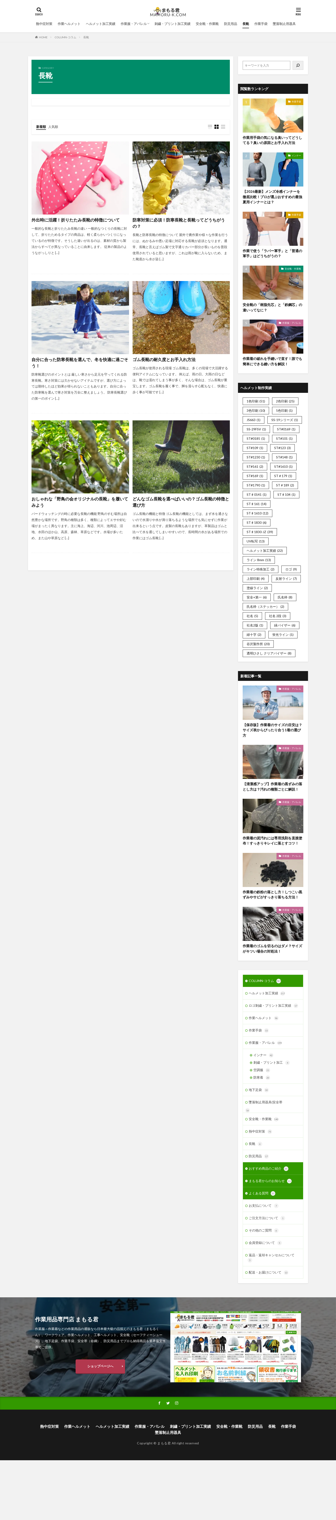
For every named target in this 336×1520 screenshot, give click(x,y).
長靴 (245, 24)
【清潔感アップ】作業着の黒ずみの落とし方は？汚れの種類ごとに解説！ (272, 786)
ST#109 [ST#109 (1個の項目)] (255, 448)
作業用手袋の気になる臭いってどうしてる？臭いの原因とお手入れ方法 (272, 140)
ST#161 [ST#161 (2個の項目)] (255, 466)
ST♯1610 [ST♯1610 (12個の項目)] (257, 513)
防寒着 (261, 1077)
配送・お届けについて (268, 1272)
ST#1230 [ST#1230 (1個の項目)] (256, 457)
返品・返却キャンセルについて (271, 1258)
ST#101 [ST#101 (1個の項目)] (284, 438)
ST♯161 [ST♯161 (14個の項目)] (256, 504)
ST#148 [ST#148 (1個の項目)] (284, 457)
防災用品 (230, 24)
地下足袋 (259, 1090)
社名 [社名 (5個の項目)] (252, 616)
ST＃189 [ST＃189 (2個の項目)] (285, 485)
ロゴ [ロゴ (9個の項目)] (291, 569)
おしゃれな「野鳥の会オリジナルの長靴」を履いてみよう (80, 502)
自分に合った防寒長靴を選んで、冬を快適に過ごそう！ (80, 362)
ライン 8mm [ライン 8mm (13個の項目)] (259, 560)
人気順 (53, 127)
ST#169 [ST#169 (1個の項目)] (255, 476)
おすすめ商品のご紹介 (268, 1168)
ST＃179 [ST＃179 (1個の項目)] (283, 476)
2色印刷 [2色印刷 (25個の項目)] (285, 401)
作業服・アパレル (134, 24)
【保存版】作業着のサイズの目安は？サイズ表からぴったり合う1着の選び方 (272, 730)
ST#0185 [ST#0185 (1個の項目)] (256, 438)
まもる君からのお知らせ (270, 1181)
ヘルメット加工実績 (100, 24)
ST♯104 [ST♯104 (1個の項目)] (286, 494)
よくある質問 (262, 1193)
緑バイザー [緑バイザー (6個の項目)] (284, 625)
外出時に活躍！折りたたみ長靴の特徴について (76, 219)
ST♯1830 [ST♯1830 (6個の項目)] (256, 522)
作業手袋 (260, 24)
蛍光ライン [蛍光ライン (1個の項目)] (283, 635)
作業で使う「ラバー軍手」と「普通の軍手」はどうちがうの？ (272, 253)
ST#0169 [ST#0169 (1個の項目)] (286, 429)
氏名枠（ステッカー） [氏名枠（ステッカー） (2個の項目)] (265, 607)
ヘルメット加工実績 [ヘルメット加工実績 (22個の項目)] (265, 550)
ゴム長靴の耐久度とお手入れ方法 (164, 359)
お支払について (264, 1205)
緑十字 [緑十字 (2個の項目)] (254, 635)
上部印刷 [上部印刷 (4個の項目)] (256, 579)
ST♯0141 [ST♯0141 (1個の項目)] (256, 494)
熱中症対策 (44, 24)
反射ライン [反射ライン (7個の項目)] (286, 579)
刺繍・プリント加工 (271, 1062)
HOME (43, 37)
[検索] (298, 65)
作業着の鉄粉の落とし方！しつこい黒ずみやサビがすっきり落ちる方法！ (272, 894)
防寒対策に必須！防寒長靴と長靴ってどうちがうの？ (179, 223)
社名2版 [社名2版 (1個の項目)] (255, 625)
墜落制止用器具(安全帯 (265, 1102)
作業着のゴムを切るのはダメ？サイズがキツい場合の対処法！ (272, 948)
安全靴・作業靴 (207, 24)
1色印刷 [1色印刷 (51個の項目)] (256, 401)
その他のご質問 (264, 1230)
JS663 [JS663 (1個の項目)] (253, 420)
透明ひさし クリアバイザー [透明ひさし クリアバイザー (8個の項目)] (269, 653)
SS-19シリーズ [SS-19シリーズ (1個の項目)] (284, 420)
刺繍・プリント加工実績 (172, 24)
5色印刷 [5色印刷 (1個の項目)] (284, 410)
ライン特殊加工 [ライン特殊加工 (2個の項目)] (260, 569)
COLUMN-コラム (65, 37)
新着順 (41, 127)
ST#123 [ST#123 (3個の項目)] (282, 448)
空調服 (261, 1070)
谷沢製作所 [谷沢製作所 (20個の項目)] (258, 644)
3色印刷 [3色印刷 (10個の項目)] (256, 410)
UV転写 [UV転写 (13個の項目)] (256, 541)
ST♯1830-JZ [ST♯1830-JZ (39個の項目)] (260, 532)
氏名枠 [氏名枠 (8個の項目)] (285, 597)
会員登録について (265, 1243)
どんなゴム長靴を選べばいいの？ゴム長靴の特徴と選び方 (181, 502)
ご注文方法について (267, 1218)
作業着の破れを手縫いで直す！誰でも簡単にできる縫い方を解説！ (272, 361)
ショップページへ (100, 1366)
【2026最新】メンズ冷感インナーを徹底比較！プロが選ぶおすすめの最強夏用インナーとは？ (272, 196)
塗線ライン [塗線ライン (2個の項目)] (257, 588)
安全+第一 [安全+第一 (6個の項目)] (257, 597)
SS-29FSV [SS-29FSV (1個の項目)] (256, 429)
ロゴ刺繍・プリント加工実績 (273, 1005)
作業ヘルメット (69, 24)
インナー (296, 155)
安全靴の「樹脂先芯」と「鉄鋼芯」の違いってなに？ (272, 307)
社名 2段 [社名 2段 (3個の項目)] (277, 616)
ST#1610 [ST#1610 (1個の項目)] (283, 466)
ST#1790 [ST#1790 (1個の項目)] (256, 485)
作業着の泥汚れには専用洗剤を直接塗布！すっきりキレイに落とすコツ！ (272, 840)
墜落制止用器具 (284, 24)
